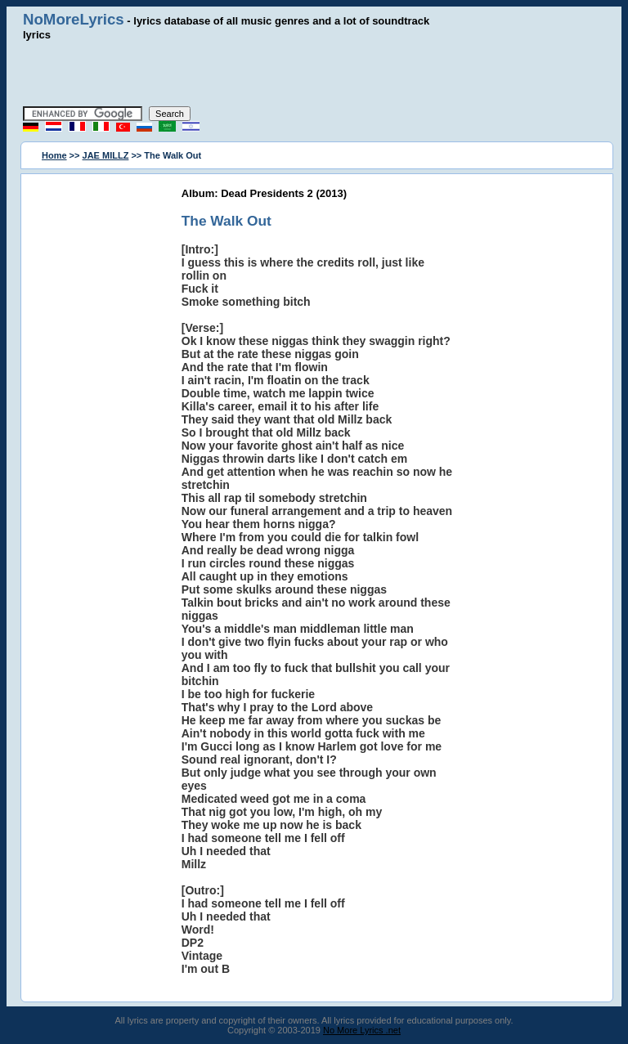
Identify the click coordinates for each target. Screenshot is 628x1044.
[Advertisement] (314, 73)
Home (54, 155)
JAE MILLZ (106, 155)
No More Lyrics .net (362, 1030)
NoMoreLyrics (73, 19)
